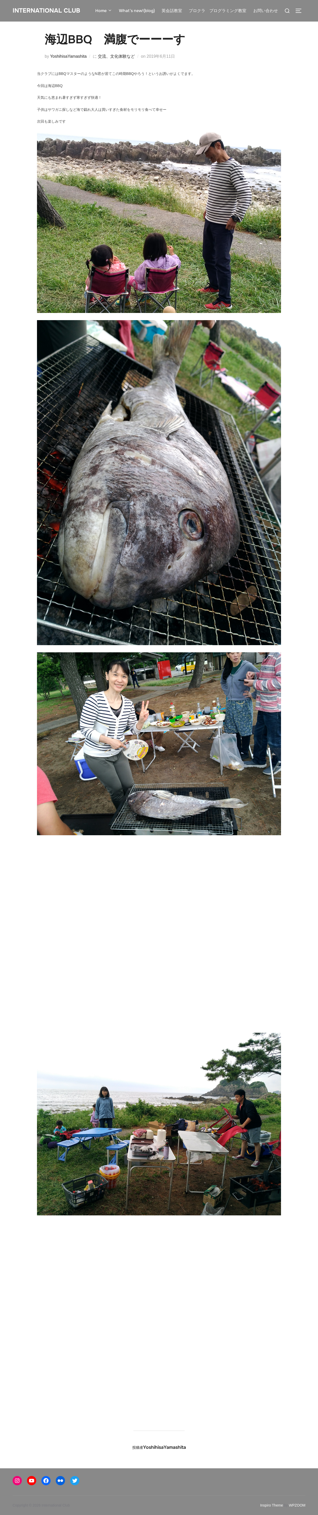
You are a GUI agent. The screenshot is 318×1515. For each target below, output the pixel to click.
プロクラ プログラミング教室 (217, 10)
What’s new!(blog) (137, 10)
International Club (48, 10)
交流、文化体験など (116, 56)
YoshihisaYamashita (68, 56)
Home (103, 10)
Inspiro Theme (271, 1505)
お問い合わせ (265, 10)
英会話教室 (172, 10)
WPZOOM (297, 1505)
